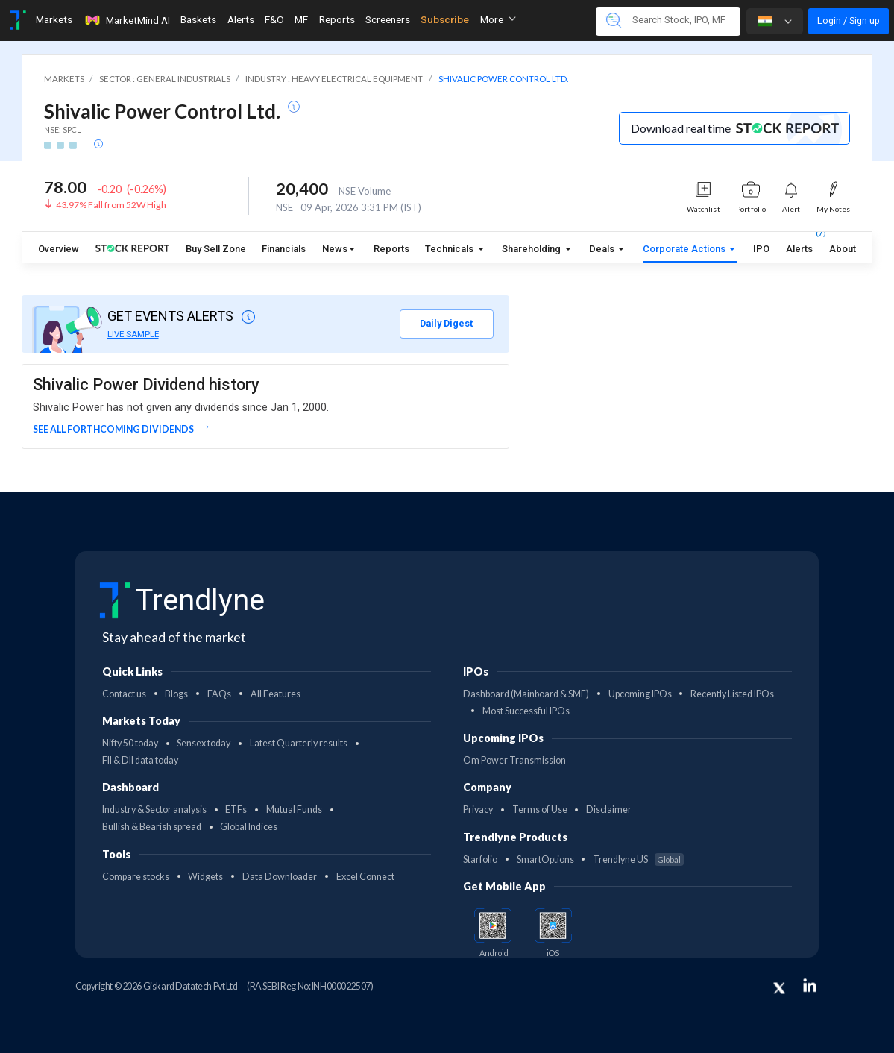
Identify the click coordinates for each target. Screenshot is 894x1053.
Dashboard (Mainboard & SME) (526, 694)
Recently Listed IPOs (732, 694)
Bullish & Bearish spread (151, 826)
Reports (391, 248)
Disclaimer (609, 809)
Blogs (176, 694)
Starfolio (480, 859)
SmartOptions (545, 859)
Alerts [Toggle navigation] (240, 19)
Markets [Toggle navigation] (54, 19)
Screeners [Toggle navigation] (387, 19)
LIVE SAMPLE (133, 334)
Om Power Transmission (514, 760)
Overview (58, 248)
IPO (761, 248)
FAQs (219, 694)
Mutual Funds (294, 809)
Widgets (205, 876)
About (842, 248)
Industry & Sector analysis (154, 809)
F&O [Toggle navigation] (274, 19)
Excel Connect (365, 876)
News (334, 248)
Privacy (478, 809)
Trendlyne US (638, 859)
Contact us (124, 694)
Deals (603, 248)
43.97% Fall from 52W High (111, 204)
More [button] (498, 19)
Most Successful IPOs (526, 711)
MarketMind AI (127, 20)
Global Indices (248, 826)
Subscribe (445, 19)
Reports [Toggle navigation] (337, 19)
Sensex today (203, 743)
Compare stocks (135, 876)
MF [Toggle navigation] (301, 19)
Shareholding (532, 248)
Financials (284, 248)
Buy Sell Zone (216, 248)
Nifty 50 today (130, 743)
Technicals (450, 248)
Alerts (799, 245)
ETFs (236, 809)
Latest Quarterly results (298, 743)
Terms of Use (539, 809)
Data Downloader (279, 876)
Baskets (198, 19)
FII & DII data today (140, 760)
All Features (275, 694)
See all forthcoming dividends (114, 429)
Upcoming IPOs (640, 694)
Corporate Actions (685, 248)
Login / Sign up (848, 20)
